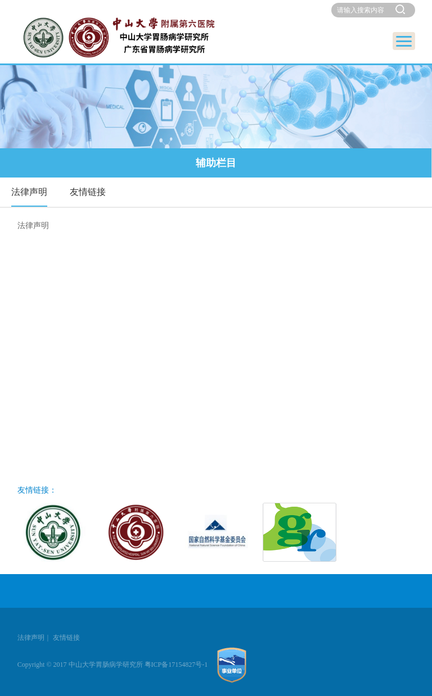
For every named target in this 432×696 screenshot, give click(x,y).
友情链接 (88, 192)
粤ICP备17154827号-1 (176, 664)
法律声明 (29, 192)
